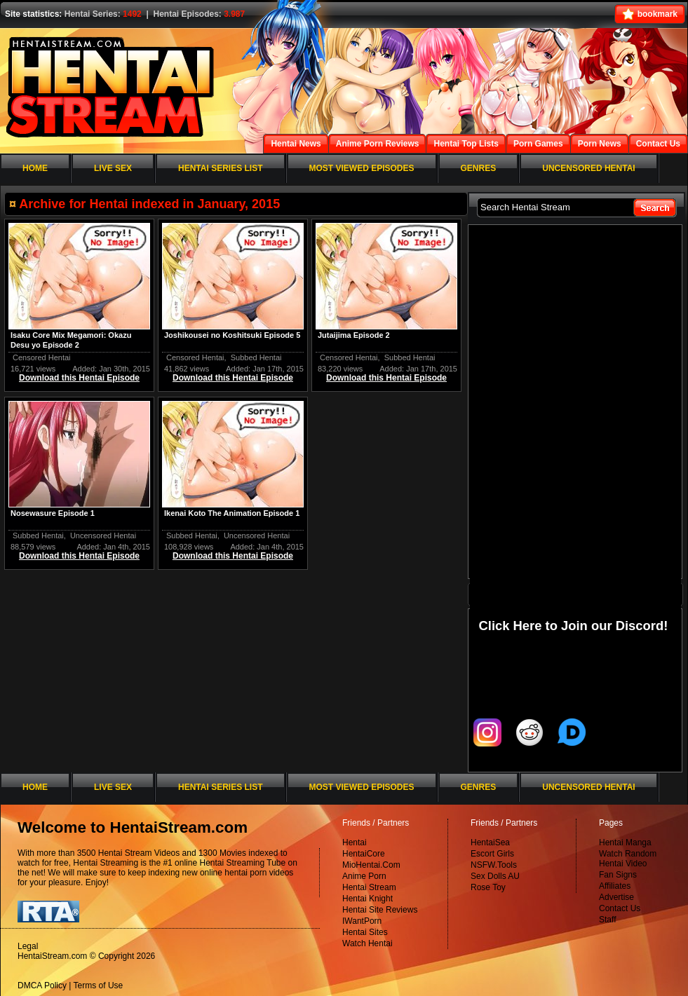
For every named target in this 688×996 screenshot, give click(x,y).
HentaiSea (490, 842)
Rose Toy (488, 887)
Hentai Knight (367, 898)
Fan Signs (618, 875)
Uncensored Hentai (103, 535)
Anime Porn (364, 876)
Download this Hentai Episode (79, 378)
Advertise (616, 897)
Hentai (354, 842)
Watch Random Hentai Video (627, 858)
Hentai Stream (369, 887)
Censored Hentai (42, 357)
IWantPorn (362, 921)
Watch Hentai (367, 943)
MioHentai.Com (371, 865)
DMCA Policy (42, 985)
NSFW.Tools (494, 865)
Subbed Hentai (256, 357)
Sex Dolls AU (495, 876)
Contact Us (619, 908)
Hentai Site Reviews (379, 910)
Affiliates (614, 886)
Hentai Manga (625, 842)
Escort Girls (492, 854)
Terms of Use (98, 985)
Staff (607, 920)
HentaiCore (363, 854)
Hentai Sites (365, 932)
